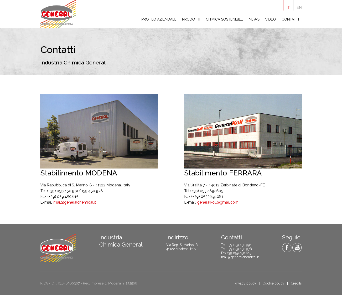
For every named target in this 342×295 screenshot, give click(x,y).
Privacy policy (245, 283)
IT (288, 7)
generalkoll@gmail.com (217, 202)
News (254, 19)
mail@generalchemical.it (74, 202)
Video (270, 19)
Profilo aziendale (158, 19)
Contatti (290, 19)
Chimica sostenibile (224, 19)
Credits (296, 283)
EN (299, 7)
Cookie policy (273, 283)
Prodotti (191, 19)
